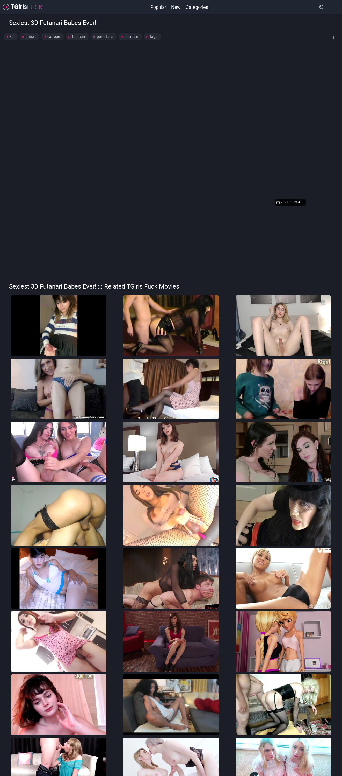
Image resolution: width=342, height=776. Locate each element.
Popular (158, 7)
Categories (197, 7)
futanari (78, 36)
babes (30, 36)
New (176, 7)
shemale (131, 36)
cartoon (53, 36)
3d (12, 36)
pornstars (105, 36)
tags (153, 36)
